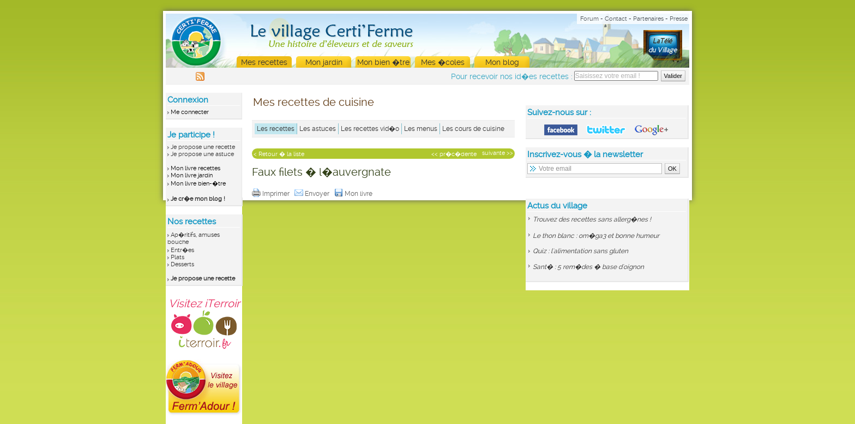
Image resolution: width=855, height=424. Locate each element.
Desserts (182, 264)
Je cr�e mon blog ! (198, 198)
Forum (589, 18)
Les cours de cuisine (473, 129)
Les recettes (275, 129)
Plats (177, 257)
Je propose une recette (203, 147)
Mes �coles (443, 62)
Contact (616, 18)
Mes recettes (264, 62)
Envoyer (312, 194)
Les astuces (317, 129)
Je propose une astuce (202, 154)
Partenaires (648, 18)
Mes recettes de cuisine (313, 102)
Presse (679, 18)
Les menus (420, 129)
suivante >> (497, 153)
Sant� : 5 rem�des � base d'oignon (588, 267)
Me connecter (190, 112)
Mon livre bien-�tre (198, 183)
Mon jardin (323, 62)
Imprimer (271, 194)
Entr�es (182, 250)
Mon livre (354, 194)
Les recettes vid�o (370, 129)
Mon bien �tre (383, 62)
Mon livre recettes (195, 168)
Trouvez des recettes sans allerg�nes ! (592, 219)
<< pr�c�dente (454, 154)
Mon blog (502, 62)
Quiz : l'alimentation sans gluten (580, 251)
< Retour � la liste (279, 154)
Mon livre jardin (192, 175)
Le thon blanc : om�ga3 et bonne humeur (596, 236)
